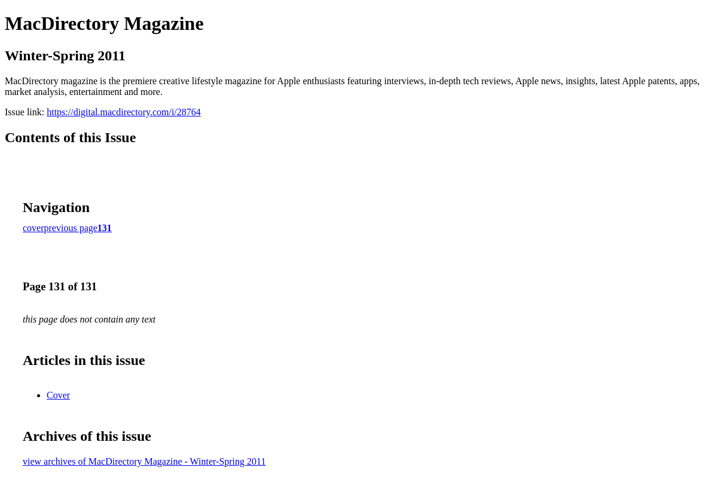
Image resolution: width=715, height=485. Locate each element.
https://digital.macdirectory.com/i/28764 (124, 112)
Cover (58, 395)
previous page (70, 228)
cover (33, 228)
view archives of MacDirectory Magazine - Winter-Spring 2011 (144, 461)
